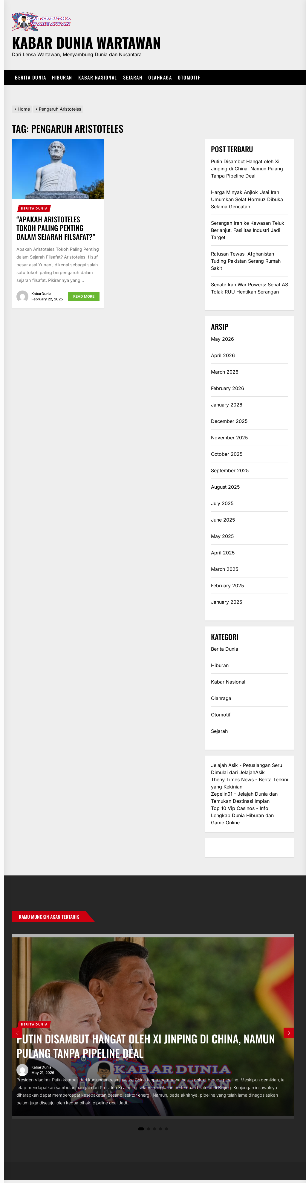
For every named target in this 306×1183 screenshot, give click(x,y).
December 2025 (229, 421)
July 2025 (222, 503)
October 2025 (227, 454)
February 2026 (227, 388)
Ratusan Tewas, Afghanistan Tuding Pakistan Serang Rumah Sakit (246, 261)
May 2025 (222, 536)
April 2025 (223, 553)
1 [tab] (141, 1132)
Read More (83, 296)
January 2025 (226, 602)
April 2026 (223, 355)
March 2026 (224, 372)
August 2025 (225, 487)
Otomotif (189, 77)
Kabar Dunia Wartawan (86, 41)
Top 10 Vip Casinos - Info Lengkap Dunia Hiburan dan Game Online (242, 815)
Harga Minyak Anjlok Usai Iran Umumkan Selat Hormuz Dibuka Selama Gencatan (247, 199)
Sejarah (133, 77)
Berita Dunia (30, 77)
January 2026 (226, 405)
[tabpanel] (153, 1028)
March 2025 (224, 569)
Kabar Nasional (97, 77)
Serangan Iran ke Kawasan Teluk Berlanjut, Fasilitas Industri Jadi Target (247, 230)
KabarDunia (41, 293)
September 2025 (230, 470)
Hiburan (62, 77)
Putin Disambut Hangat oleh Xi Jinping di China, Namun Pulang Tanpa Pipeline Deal (247, 168)
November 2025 (229, 438)
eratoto (219, 848)
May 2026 (222, 339)
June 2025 (223, 520)
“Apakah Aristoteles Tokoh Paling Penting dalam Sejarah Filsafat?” (55, 228)
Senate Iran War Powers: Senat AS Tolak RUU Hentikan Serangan (249, 288)
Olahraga (160, 77)
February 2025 (227, 586)
